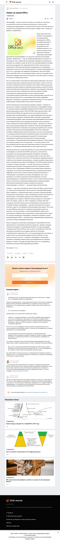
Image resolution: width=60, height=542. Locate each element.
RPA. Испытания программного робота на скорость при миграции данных (28, 480)
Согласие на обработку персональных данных (21, 519)
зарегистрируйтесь (42, 392)
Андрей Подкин (14, 293)
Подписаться (30, 282)
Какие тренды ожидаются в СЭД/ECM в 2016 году (22, 423)
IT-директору (10, 15)
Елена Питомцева (14, 361)
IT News (15, 248)
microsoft (9, 253)
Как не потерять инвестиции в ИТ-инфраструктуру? (23, 452)
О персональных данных (14, 516)
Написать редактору (13, 526)
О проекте (9, 513)
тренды (31, 253)
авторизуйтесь (30, 392)
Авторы (8, 522)
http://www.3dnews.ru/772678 (20, 371)
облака (25, 253)
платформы (17, 253)
